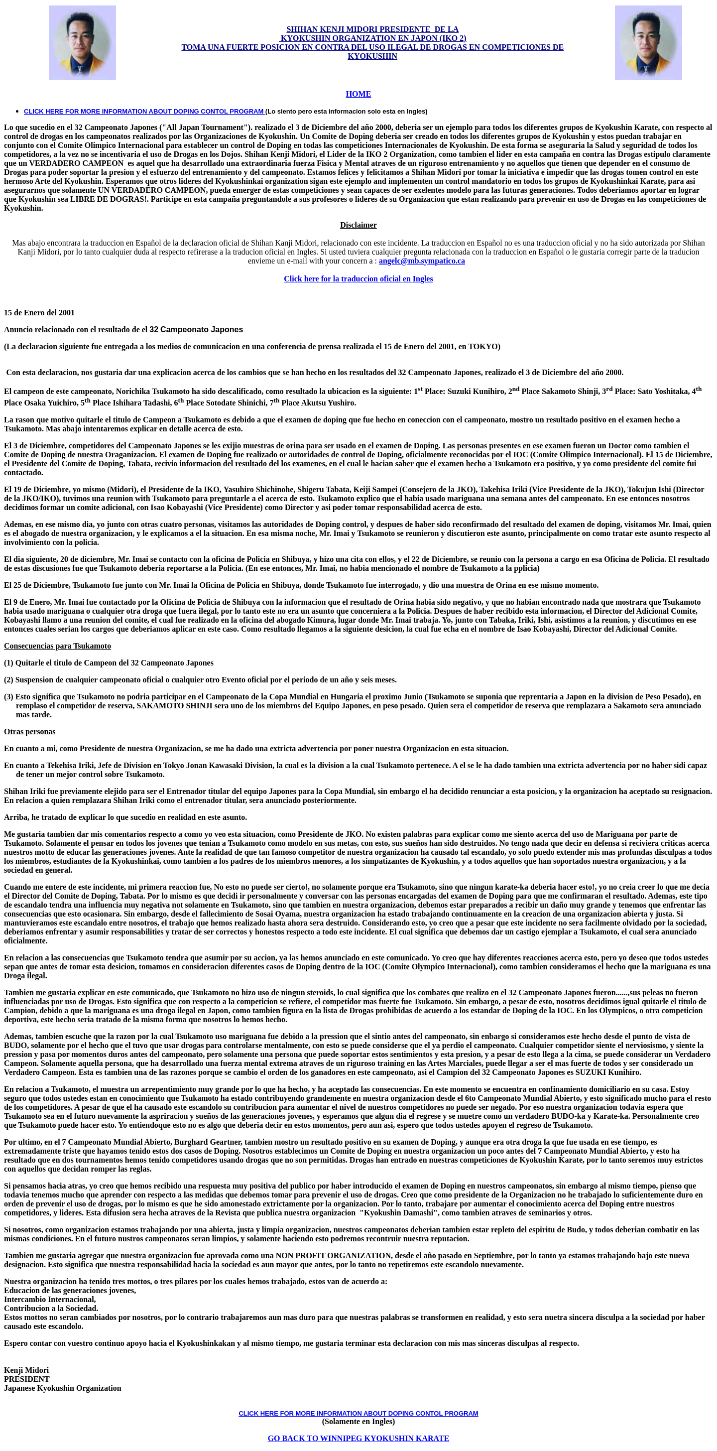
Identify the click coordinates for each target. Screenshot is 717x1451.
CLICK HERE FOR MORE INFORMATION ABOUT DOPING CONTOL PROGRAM (144, 111)
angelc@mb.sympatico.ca (422, 261)
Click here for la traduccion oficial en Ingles (358, 278)
